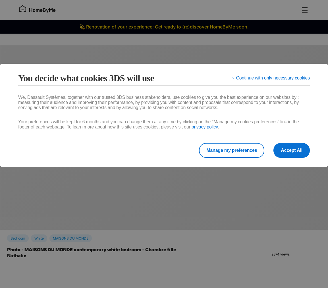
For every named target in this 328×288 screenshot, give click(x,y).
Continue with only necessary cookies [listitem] (273, 77)
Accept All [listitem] (291, 150)
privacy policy (205, 126)
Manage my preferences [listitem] (231, 150)
